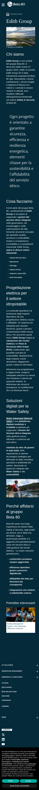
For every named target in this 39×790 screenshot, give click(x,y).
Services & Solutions (15, 47)
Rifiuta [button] (10, 781)
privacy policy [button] (9, 755)
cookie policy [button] (32, 764)
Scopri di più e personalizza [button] (19, 786)
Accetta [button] (28, 781)
